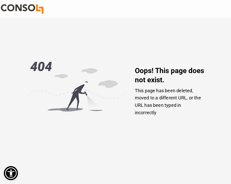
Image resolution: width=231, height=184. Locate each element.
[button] (11, 173)
